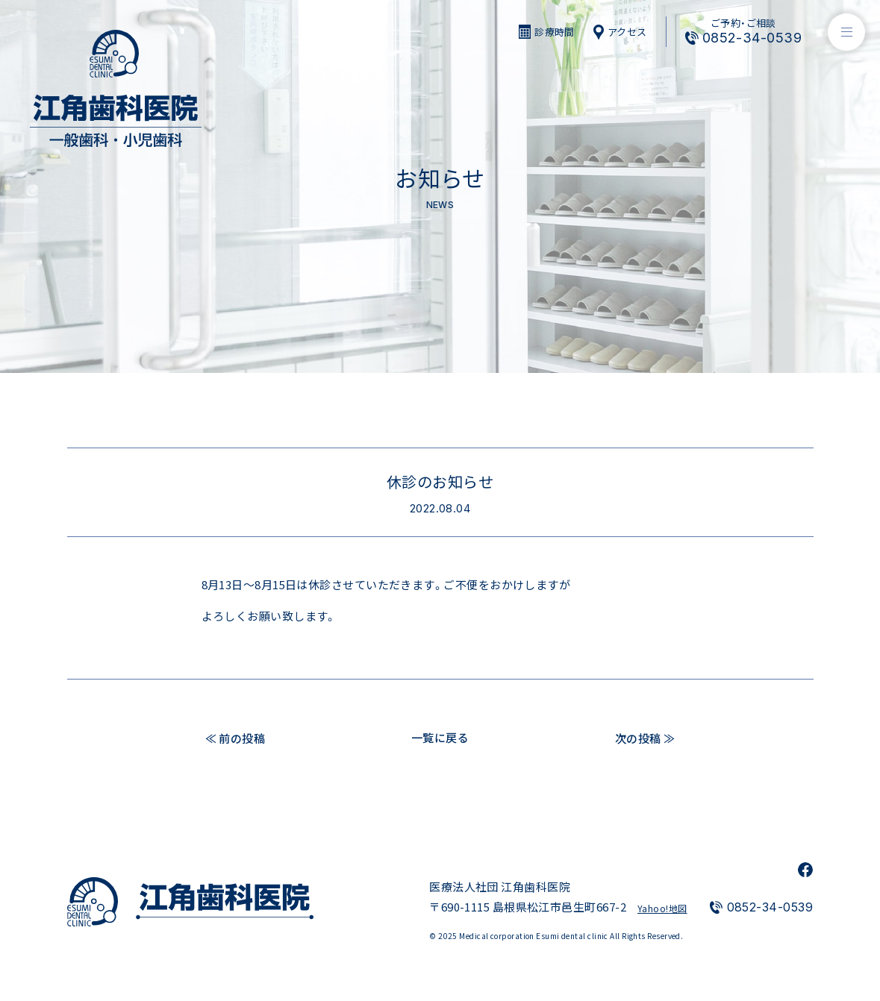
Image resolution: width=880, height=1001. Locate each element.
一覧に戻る (440, 737)
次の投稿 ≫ (645, 737)
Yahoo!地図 (662, 908)
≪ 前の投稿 (235, 737)
